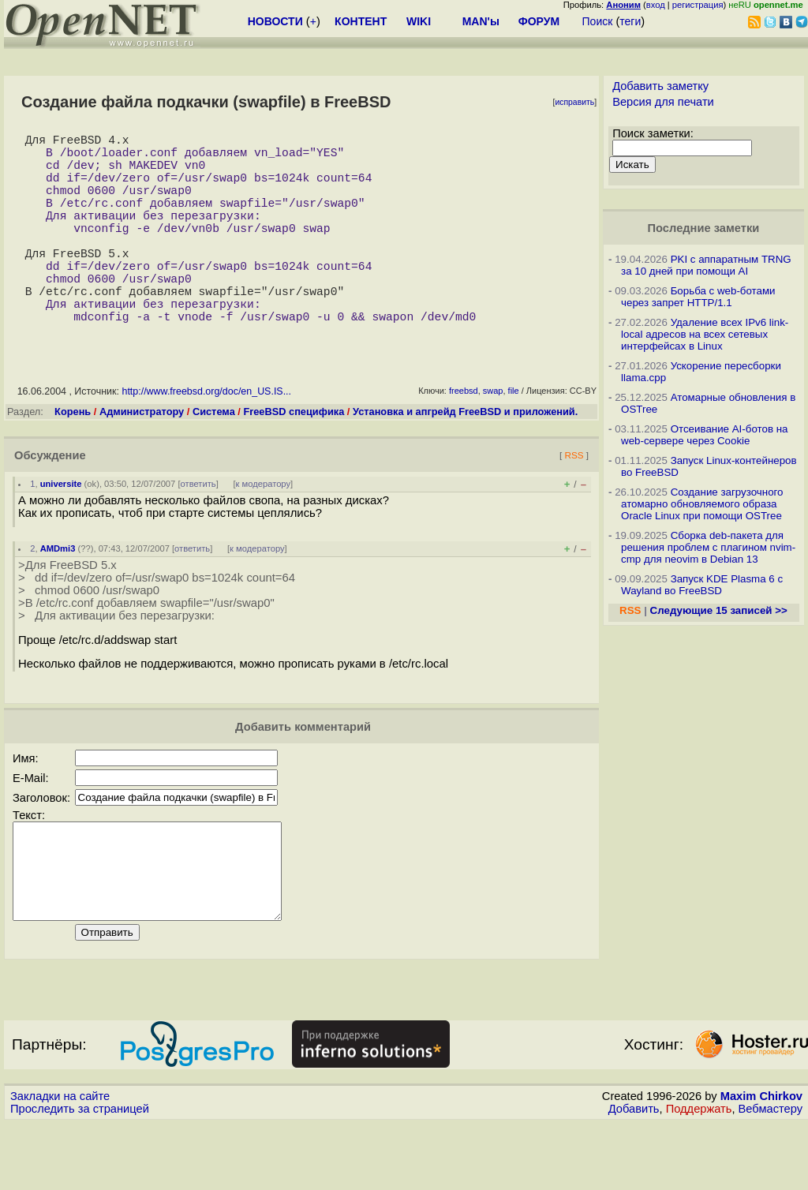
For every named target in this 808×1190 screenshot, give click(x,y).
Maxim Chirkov (761, 1162)
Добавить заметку (660, 86)
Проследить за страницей (79, 1175)
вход (655, 4)
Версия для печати (663, 101)
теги (630, 21)
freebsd (463, 438)
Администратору (141, 459)
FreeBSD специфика (293, 459)
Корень (72, 459)
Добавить (634, 1175)
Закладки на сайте (60, 1162)
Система (214, 459)
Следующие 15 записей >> (718, 610)
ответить (198, 531)
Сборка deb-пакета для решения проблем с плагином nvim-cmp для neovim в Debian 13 (708, 547)
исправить (574, 102)
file (513, 438)
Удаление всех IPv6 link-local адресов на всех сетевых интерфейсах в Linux (704, 334)
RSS (573, 502)
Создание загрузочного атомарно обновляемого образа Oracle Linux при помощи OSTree (702, 504)
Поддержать (699, 1175)
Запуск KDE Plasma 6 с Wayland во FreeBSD (702, 585)
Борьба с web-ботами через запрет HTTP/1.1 (698, 297)
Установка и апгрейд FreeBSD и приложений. (465, 459)
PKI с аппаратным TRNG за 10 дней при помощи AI (706, 265)
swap (493, 438)
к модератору (263, 531)
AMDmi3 (58, 596)
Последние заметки (704, 228)
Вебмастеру (770, 1175)
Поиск (597, 21)
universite (61, 531)
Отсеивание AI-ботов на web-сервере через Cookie (704, 435)
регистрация (698, 4)
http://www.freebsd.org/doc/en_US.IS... (206, 438)
